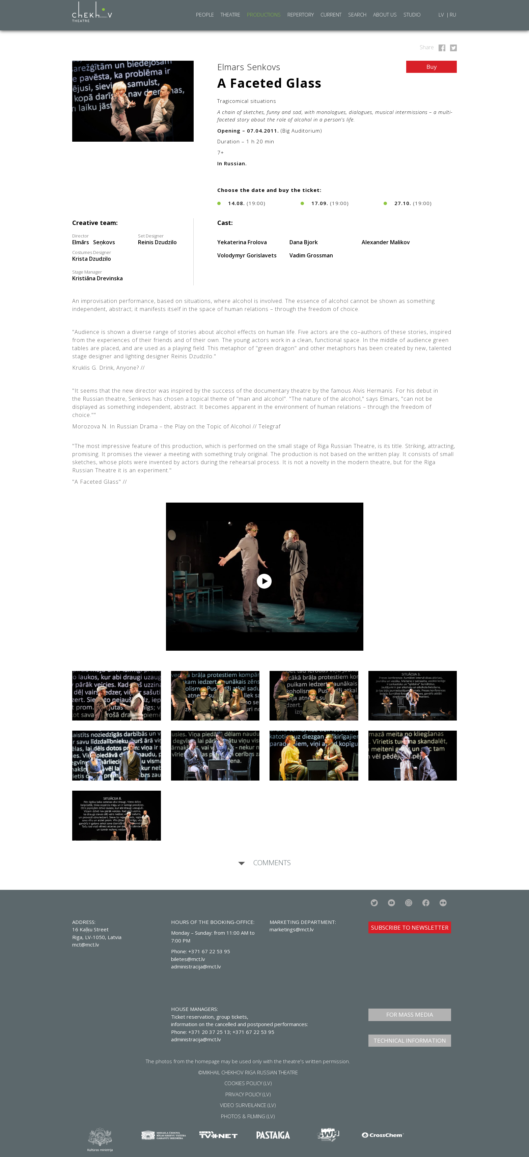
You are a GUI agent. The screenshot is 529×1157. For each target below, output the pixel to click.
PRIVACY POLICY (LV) (248, 1094)
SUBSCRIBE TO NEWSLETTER (409, 927)
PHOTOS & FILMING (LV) (248, 1116)
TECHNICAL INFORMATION (409, 1040)
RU (453, 14)
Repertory (300, 14)
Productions (264, 14)
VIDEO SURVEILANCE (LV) (248, 1105)
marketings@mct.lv (292, 929)
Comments (271, 862)
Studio (412, 14)
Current (331, 14)
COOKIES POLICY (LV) (248, 1083)
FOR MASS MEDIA (409, 1014)
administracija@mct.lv (196, 1039)
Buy (431, 66)
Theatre (230, 14)
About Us (385, 14)
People (205, 14)
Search (357, 14)
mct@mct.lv (85, 944)
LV (442, 14)
